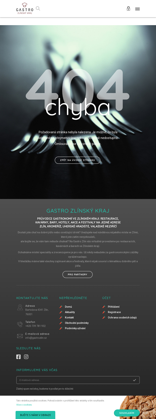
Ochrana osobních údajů (122, 317)
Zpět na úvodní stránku (77, 160)
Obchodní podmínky (77, 322)
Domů (68, 306)
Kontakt (69, 317)
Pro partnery (77, 274)
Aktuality (70, 312)
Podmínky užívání (75, 328)
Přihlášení (114, 306)
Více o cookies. (24, 404)
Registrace (114, 312)
